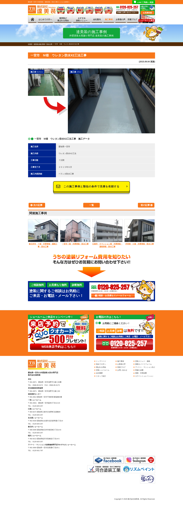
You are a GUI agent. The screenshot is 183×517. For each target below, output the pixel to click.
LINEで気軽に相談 (145, 2)
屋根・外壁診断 (141, 373)
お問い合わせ (122, 370)
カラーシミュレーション (144, 376)
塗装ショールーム (102, 370)
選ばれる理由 (101, 367)
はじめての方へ (45, 19)
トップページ (101, 361)
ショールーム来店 (146, 20)
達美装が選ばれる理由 (63, 19)
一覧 (91, 205)
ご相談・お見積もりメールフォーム (113, 295)
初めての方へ (101, 364)
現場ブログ (132, 19)
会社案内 (97, 19)
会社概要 (99, 373)
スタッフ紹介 (101, 376)
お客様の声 (120, 19)
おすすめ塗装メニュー (81, 19)
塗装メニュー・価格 (142, 361)
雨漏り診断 (139, 370)
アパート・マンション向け (145, 367)
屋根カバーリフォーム (143, 364)
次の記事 (37, 205)
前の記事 (145, 205)
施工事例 (109, 19)
